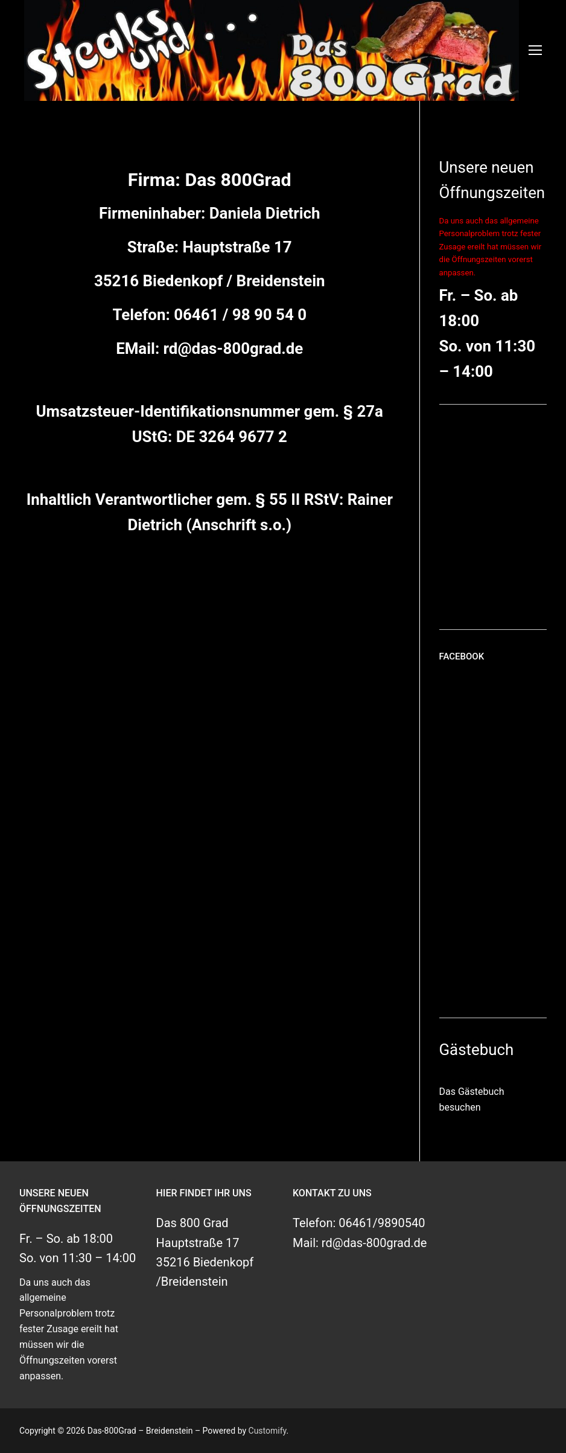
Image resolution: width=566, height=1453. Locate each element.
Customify (268, 1430)
